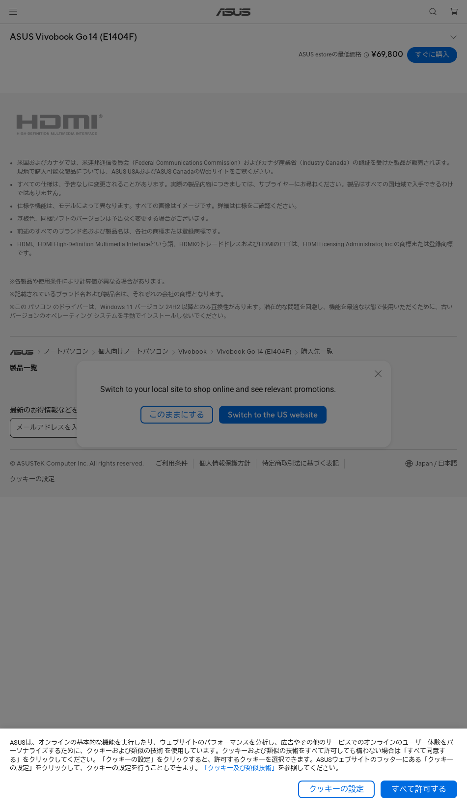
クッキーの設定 (336, 789)
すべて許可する (418, 789)
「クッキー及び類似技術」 (239, 768)
